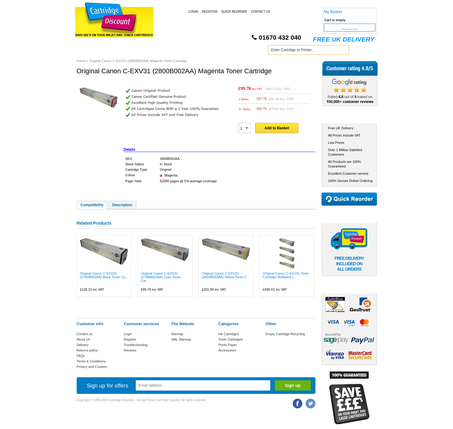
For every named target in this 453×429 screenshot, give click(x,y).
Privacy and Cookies (92, 366)
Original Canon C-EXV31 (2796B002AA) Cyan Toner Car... (161, 277)
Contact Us (260, 11)
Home (88, 51)
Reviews (130, 350)
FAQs (81, 356)
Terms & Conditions (91, 361)
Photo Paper (227, 345)
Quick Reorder (234, 11)
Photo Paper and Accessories (227, 51)
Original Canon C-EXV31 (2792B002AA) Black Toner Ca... (104, 275)
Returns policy (87, 350)
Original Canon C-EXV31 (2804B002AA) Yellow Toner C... (225, 275)
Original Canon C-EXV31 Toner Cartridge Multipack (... (286, 275)
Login (193, 11)
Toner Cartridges (168, 51)
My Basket (333, 11)
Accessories (227, 350)
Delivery (83, 345)
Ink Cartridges (123, 51)
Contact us (85, 334)
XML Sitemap (181, 339)
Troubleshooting (136, 345)
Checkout (349, 27)
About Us (83, 339)
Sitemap (177, 334)
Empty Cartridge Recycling (285, 334)
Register (209, 11)
